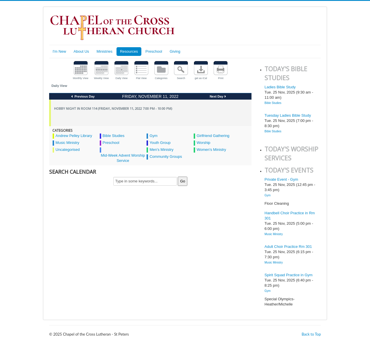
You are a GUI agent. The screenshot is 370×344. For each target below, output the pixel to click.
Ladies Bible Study (280, 87)
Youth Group (160, 142)
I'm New (59, 51)
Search (181, 78)
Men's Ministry (161, 149)
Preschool (153, 51)
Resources (129, 51)
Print (220, 78)
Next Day (216, 96)
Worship (203, 142)
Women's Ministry (211, 149)
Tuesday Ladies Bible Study (287, 115)
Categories (161, 78)
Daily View (121, 78)
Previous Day (84, 96)
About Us (81, 51)
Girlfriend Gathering (213, 135)
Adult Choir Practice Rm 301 (288, 246)
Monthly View (80, 78)
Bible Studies (114, 135)
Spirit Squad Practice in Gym (288, 275)
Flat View (141, 78)
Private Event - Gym (281, 179)
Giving (175, 51)
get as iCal (201, 78)
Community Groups (165, 156)
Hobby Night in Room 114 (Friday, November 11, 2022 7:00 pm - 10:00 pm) (113, 108)
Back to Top (311, 334)
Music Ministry (67, 142)
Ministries (104, 51)
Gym (153, 135)
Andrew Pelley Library (74, 135)
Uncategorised (68, 149)
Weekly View (101, 78)
